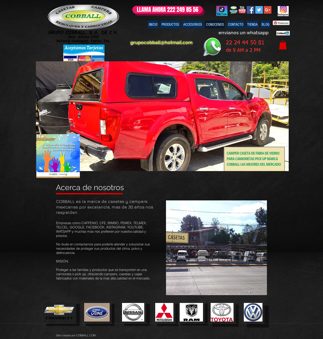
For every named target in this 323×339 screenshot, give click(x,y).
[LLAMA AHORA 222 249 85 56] (167, 10)
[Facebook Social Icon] (250, 10)
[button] (283, 44)
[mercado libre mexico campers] (233, 10)
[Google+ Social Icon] (267, 10)
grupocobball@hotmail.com (158, 42)
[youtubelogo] (242, 10)
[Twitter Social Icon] (259, 10)
